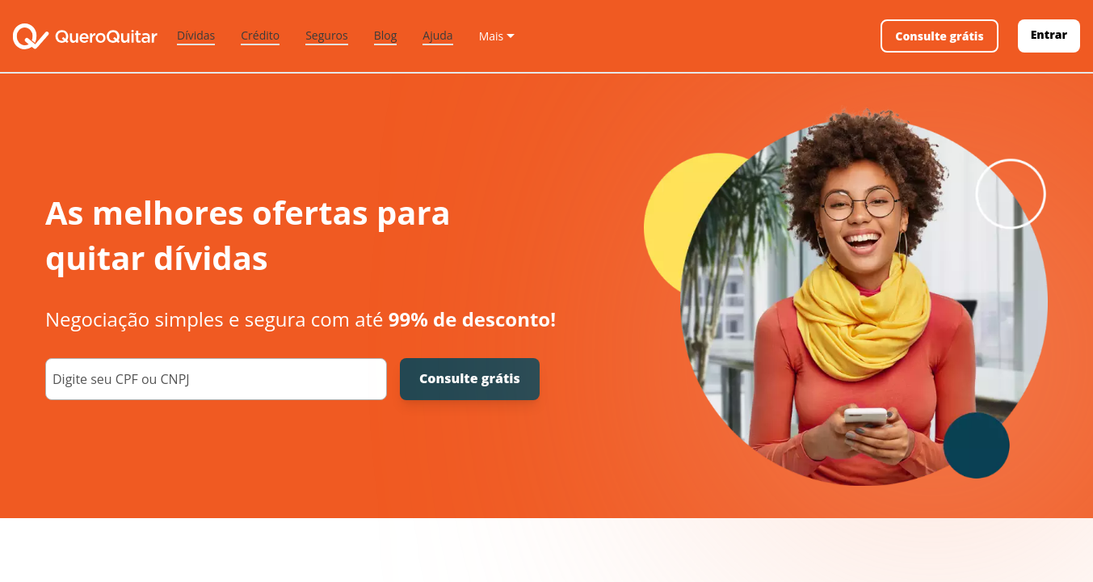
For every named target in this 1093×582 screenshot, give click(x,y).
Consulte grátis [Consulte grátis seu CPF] (469, 378)
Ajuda (437, 35)
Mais (491, 36)
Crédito (260, 35)
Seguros (326, 35)
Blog (385, 35)
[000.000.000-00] (216, 379)
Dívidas (196, 35)
